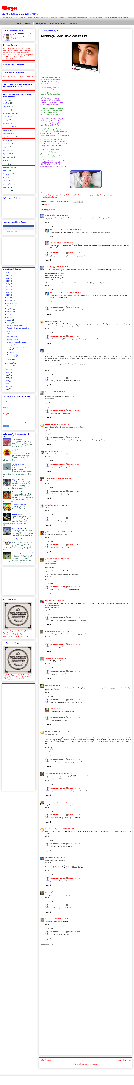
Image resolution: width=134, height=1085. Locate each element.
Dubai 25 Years (12, 359)
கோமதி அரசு (49, 392)
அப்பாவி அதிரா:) (50, 215)
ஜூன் (9, 314)
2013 (7, 381)
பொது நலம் (7, 174)
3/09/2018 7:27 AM (64, 505)
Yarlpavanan (49, 857)
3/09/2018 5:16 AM (70, 350)
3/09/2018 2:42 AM (62, 215)
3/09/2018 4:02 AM (55, 321)
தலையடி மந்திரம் (12, 334)
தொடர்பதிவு (7, 153)
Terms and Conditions (57, 24)
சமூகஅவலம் (7, 133)
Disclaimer (73, 24)
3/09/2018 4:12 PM (60, 658)
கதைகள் (6, 116)
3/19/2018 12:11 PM (74, 932)
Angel (47, 321)
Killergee (9, 8)
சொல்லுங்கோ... (12, 345)
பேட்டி (5, 170)
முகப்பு (7, 24)
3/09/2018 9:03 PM (66, 773)
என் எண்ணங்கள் (9, 113)
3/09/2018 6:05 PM (74, 700)
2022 (7, 284)
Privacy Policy (41, 24)
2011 (7, 386)
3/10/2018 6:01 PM (74, 905)
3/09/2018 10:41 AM (74, 437)
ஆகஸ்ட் (10, 309)
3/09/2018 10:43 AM (74, 518)
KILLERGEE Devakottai (57, 253)
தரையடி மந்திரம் (12, 331)
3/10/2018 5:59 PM (74, 815)
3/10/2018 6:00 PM (74, 878)
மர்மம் (5, 177)
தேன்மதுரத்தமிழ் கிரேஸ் (52, 773)
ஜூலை (10, 311)
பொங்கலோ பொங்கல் (19, 504)
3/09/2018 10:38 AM (74, 307)
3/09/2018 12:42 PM (58, 600)
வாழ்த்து (6, 187)
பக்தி (4, 160)
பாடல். (5, 164)
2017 (7, 369)
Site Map (28, 24)
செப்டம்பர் (11, 306)
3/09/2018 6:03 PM (74, 253)
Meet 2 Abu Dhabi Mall (19, 528)
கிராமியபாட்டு (8, 126)
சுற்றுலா (5, 147)
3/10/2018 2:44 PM (68, 829)
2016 (7, 372)
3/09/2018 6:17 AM (64, 424)
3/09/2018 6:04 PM (74, 644)
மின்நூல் (6, 181)
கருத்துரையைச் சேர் (47, 944)
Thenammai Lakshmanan (53, 478)
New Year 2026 (17, 514)
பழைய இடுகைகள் (124, 1060)
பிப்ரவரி (10, 363)
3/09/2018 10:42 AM (74, 464)
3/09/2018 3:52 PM (66, 631)
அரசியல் (6, 103)
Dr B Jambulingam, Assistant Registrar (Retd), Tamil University (65, 802)
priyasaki (48, 600)
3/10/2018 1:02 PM (91, 802)
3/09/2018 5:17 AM (75, 230)
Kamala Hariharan (51, 731)
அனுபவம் (6, 106)
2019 (7, 292)
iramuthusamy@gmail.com (53, 829)
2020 (7, 289)
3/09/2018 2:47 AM (62, 267)
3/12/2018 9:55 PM (74, 717)
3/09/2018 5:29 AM (59, 392)
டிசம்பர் (9, 297)
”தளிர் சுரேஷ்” (49, 658)
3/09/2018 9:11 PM (74, 788)
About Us (18, 24)
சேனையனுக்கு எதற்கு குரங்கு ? (17, 342)
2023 (7, 281)
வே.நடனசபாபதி (50, 919)
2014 (7, 378)
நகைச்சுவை (7, 157)
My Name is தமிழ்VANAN (15, 325)
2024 (7, 278)
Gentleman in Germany (19, 492)
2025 (7, 275)
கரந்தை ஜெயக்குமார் (51, 505)
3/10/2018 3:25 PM (61, 892)
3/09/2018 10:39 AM (74, 336)
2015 (7, 375)
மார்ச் (9, 323)
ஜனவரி (10, 366)
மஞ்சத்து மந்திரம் (12, 339)
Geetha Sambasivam (51, 424)
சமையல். (6, 140)
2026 (7, 272)
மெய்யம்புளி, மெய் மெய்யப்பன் (22, 553)
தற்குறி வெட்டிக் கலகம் (19, 450)
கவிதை (47, 204)
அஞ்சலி (6, 100)
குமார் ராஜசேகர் (50, 892)
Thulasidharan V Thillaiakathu (59, 230)
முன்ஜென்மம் (7, 184)
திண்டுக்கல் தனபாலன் (52, 532)
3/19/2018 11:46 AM (62, 919)
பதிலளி (47, 222)
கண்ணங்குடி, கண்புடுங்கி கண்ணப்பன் (15, 348)
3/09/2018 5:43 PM (63, 731)
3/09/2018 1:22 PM (74, 617)
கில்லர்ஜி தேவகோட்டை (11, 231)
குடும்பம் (6, 130)
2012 (7, 383)
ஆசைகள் (6, 110)
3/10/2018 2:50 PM (59, 857)
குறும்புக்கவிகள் (17, 439)
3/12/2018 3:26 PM (59, 708)
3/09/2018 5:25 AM (75, 293)
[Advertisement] (85, 1021)
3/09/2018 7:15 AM (67, 478)
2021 (7, 286)
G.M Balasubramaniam (52, 631)
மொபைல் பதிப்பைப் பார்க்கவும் (85, 1064)
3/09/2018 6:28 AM (56, 451)
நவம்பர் (10, 300)
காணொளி (6, 123)
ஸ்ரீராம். (47, 451)
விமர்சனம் (6, 191)
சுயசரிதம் (6, 143)
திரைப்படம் (7, 150)
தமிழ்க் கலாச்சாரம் (18, 479)
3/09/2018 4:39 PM (67, 242)
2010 (7, 389)
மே (8, 317)
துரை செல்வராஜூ (51, 559)
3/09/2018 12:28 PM (63, 559)
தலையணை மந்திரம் (13, 336)
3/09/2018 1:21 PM (74, 587)
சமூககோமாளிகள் (9, 137)
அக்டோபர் (11, 303)
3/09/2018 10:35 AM (66, 532)
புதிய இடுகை (45, 1060)
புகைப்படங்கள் (8, 167)
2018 (7, 295)
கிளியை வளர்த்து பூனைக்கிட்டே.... (13, 356)
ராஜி (46, 685)
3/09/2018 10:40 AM (74, 378)
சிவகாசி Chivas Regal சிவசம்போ (18, 328)
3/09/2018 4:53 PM (54, 685)
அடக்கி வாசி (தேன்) (13, 352)
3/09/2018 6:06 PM (74, 759)
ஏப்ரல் (9, 320)
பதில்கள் (50, 226)
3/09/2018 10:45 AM (74, 545)
